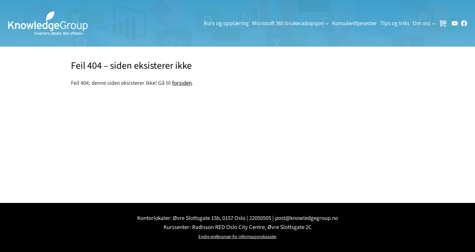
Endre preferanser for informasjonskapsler (237, 237)
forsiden (182, 83)
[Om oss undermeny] (433, 23)
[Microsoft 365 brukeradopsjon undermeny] (327, 23)
